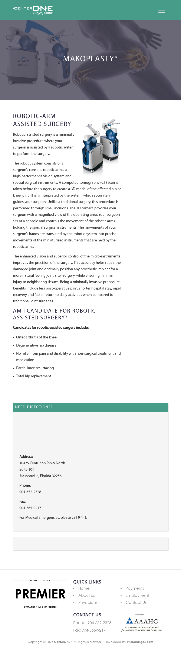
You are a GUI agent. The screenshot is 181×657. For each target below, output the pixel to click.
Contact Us (136, 602)
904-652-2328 (99, 622)
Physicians (87, 602)
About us (86, 595)
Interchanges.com (140, 642)
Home (84, 588)
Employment (137, 595)
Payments (135, 588)
